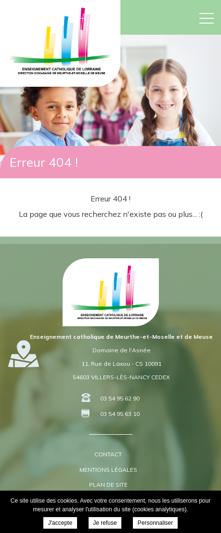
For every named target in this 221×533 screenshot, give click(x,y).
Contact (108, 454)
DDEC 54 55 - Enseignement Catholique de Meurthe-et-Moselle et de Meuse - (60, 41)
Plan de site (108, 484)
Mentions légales (108, 469)
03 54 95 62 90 (120, 398)
